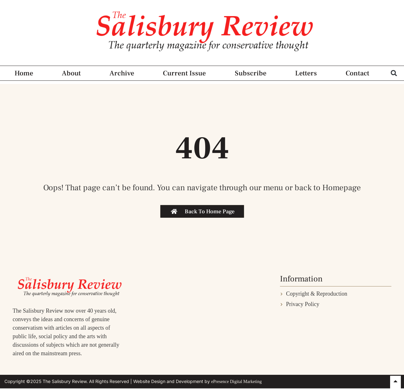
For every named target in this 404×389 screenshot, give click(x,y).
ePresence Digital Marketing (236, 381)
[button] (394, 73)
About (71, 73)
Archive (122, 73)
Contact (357, 73)
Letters (306, 73)
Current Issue (184, 73)
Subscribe (250, 73)
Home (24, 73)
